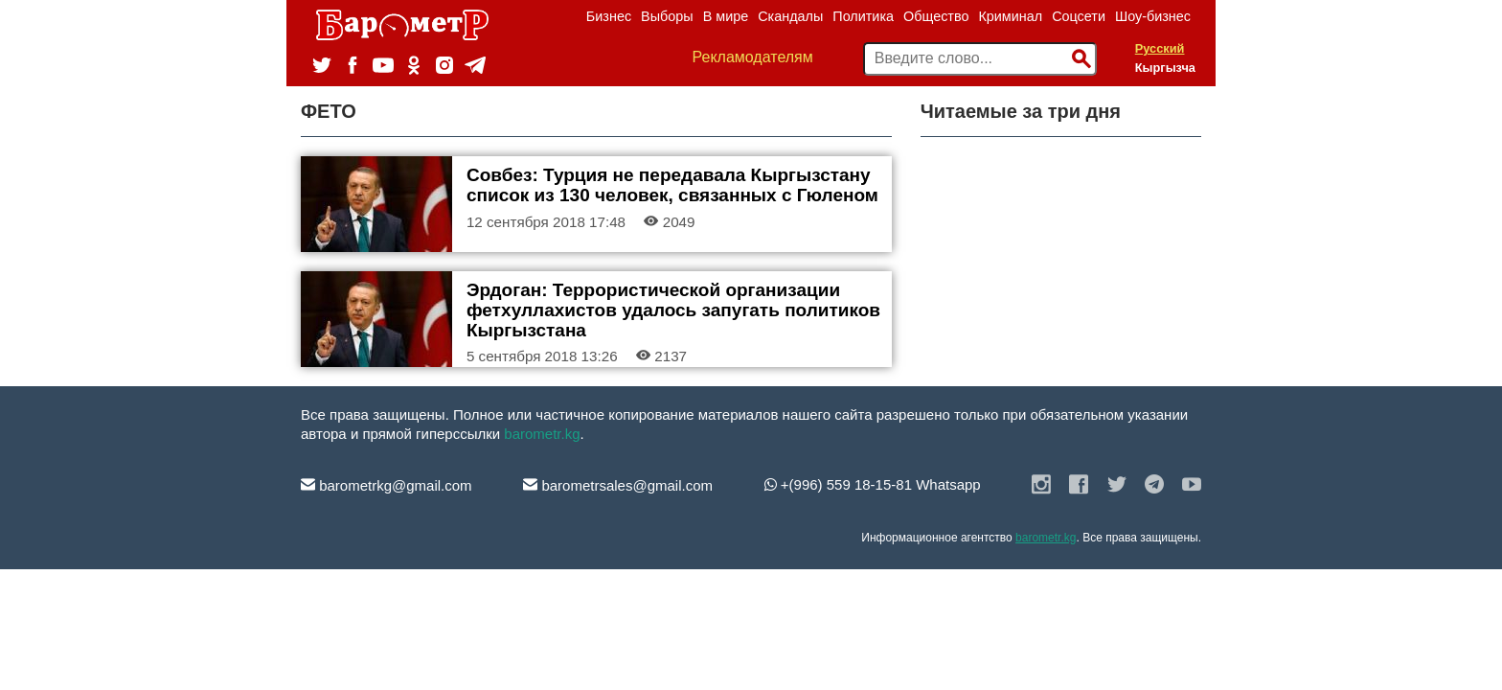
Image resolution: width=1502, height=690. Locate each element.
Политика (863, 16)
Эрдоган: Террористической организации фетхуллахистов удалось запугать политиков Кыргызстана (673, 310)
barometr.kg (542, 434)
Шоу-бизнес (1153, 16)
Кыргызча (1165, 67)
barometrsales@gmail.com (618, 485)
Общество (935, 16)
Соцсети (1078, 16)
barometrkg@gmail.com (386, 485)
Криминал (1010, 16)
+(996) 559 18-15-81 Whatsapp (872, 484)
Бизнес (608, 16)
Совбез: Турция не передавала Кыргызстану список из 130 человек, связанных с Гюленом (672, 185)
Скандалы (790, 16)
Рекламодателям (753, 57)
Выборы (667, 16)
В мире (726, 16)
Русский (1160, 48)
